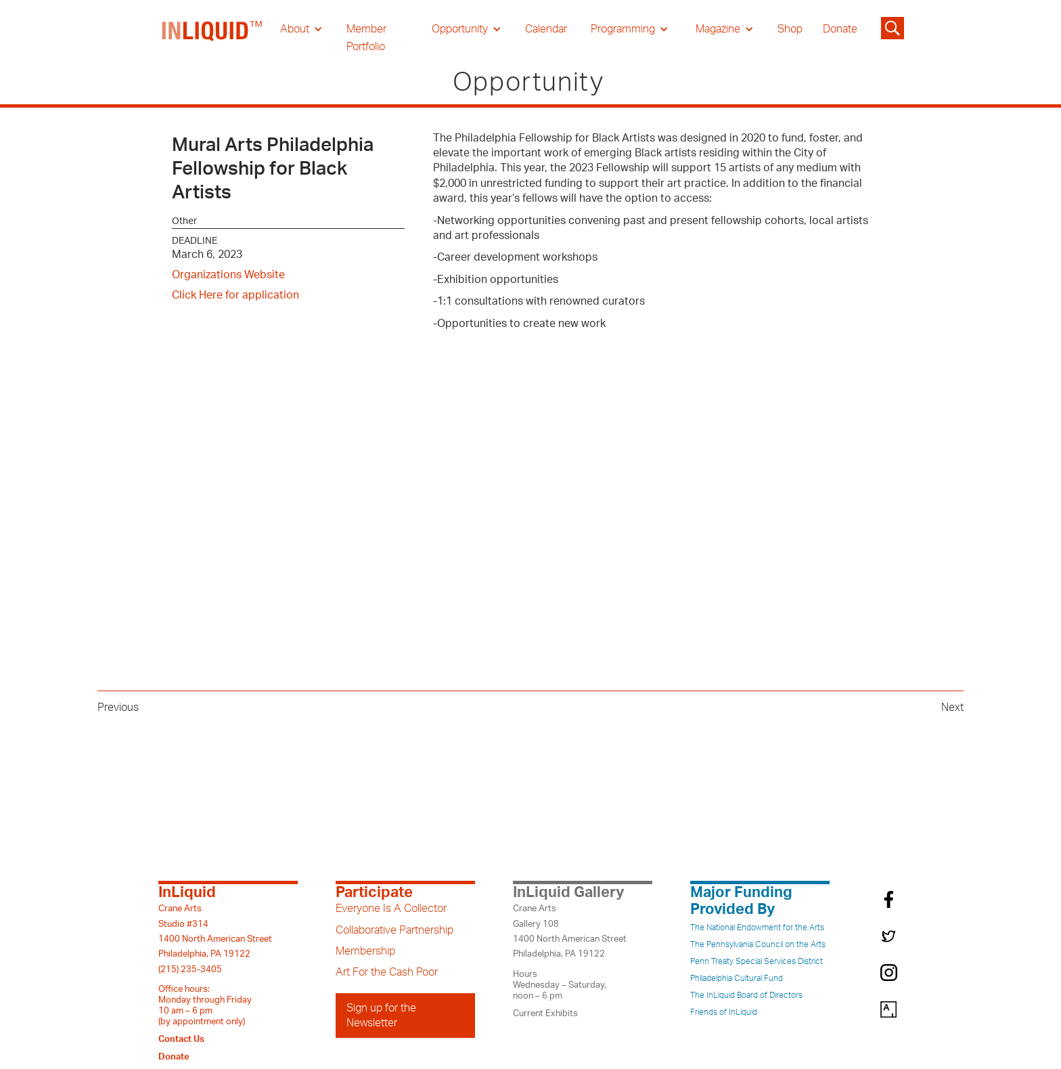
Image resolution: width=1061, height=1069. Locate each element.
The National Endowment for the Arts (757, 927)
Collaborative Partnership (394, 930)
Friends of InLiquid (723, 1012)
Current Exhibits (545, 1013)
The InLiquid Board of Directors (746, 995)
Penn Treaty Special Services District (756, 961)
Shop (790, 29)
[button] (301, 29)
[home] (212, 38)
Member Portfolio (366, 38)
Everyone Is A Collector (391, 908)
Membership (365, 951)
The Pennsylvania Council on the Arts (758, 944)
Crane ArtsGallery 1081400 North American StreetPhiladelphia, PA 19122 (570, 931)
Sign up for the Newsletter (381, 1015)
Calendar (546, 29)
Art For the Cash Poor (387, 972)
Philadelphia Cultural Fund (736, 978)
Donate (840, 29)
